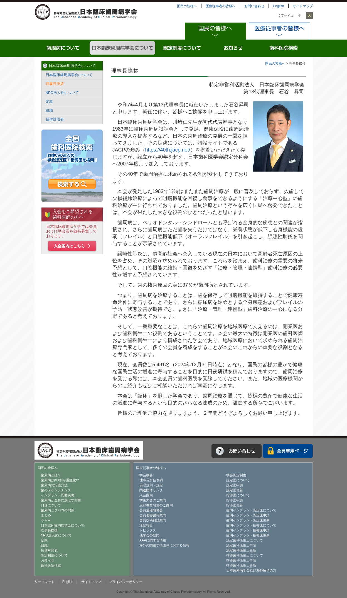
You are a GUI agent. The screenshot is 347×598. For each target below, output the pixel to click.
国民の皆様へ (187, 6)
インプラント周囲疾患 (57, 495)
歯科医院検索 (284, 48)
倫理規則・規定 (151, 485)
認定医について (238, 480)
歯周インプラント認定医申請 (248, 515)
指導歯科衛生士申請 (241, 560)
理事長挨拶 (55, 84)
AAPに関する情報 (152, 540)
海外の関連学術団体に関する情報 (164, 545)
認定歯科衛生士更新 (241, 550)
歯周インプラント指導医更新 (248, 535)
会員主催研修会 (151, 510)
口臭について (51, 505)
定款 (49, 101)
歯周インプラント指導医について (251, 525)
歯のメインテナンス (56, 490)
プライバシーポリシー (125, 582)
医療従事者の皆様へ (221, 6)
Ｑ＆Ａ (46, 520)
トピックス (147, 530)
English (278, 6)
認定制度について (182, 48)
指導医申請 (234, 500)
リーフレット (45, 582)
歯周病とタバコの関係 (57, 510)
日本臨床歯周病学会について (123, 48)
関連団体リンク (151, 490)
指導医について (238, 495)
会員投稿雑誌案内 (152, 520)
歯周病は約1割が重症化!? (60, 480)
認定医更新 (234, 490)
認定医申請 (234, 485)
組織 (49, 110)
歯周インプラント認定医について (251, 510)
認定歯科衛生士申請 (241, 545)
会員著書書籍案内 (152, 515)
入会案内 (146, 495)
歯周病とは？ (51, 475)
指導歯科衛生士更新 (241, 565)
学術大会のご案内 (152, 500)
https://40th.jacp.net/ (167, 150)
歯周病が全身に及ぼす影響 (61, 500)
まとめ (46, 515)
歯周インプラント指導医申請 (248, 530)
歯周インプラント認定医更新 (248, 520)
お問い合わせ (254, 6)
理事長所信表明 (151, 480)
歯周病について (63, 48)
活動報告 (146, 525)
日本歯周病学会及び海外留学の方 (251, 570)
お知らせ (233, 48)
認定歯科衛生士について (244, 540)
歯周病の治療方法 (54, 485)
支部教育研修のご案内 (156, 505)
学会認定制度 (236, 475)
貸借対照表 (55, 119)
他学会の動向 (149, 535)
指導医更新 (234, 505)
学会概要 (146, 475)
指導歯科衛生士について (244, 555)
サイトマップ (303, 6)
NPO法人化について (62, 93)
